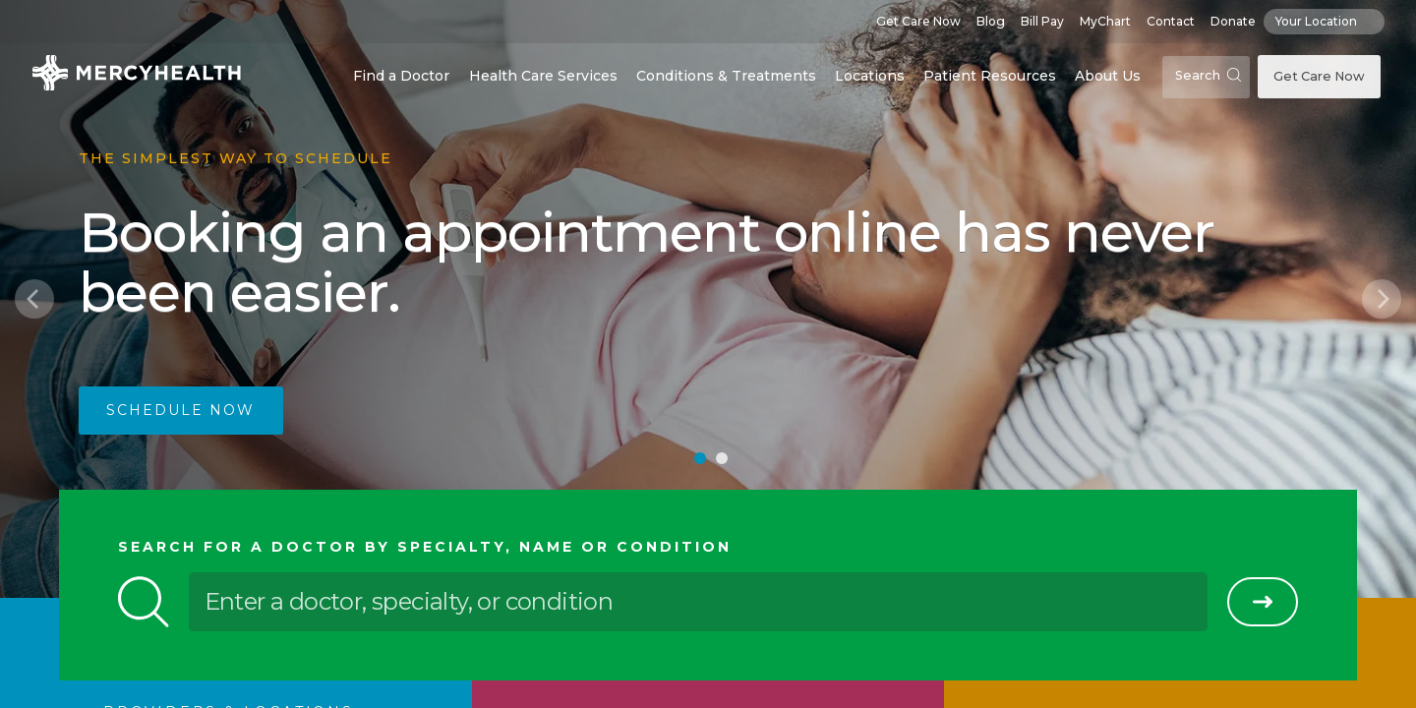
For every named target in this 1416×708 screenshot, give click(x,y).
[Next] (1381, 299)
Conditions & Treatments (726, 76)
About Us (1108, 76)
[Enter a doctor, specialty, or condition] (698, 601)
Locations (870, 76)
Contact (1171, 21)
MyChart (1105, 21)
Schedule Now (180, 410)
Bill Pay (1042, 21)
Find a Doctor (401, 76)
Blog (990, 21)
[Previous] (34, 299)
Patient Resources (989, 76)
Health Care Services (543, 76)
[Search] (1262, 601)
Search (1208, 75)
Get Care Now (918, 21)
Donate (1233, 21)
